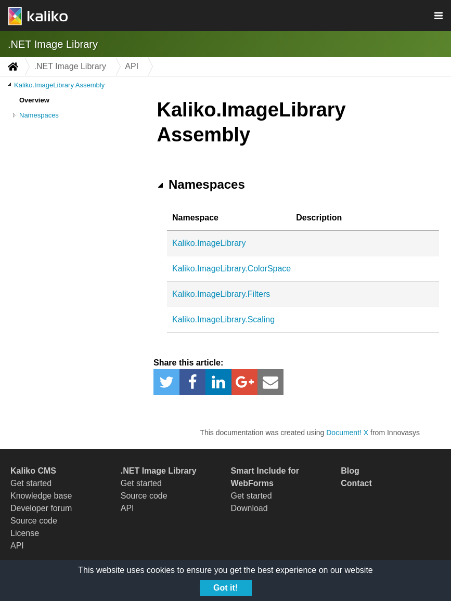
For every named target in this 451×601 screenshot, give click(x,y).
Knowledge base (41, 495)
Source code (33, 520)
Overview (34, 100)
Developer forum (41, 508)
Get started (30, 483)
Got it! (225, 587)
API (17, 545)
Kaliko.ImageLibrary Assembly (59, 85)
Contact (356, 483)
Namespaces (39, 115)
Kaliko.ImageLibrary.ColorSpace (231, 268)
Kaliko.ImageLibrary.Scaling (223, 319)
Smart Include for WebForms (265, 477)
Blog (350, 470)
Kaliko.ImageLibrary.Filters (221, 294)
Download (249, 508)
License (24, 533)
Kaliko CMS (33, 470)
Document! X (347, 432)
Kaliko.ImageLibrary (209, 243)
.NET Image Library (53, 44)
